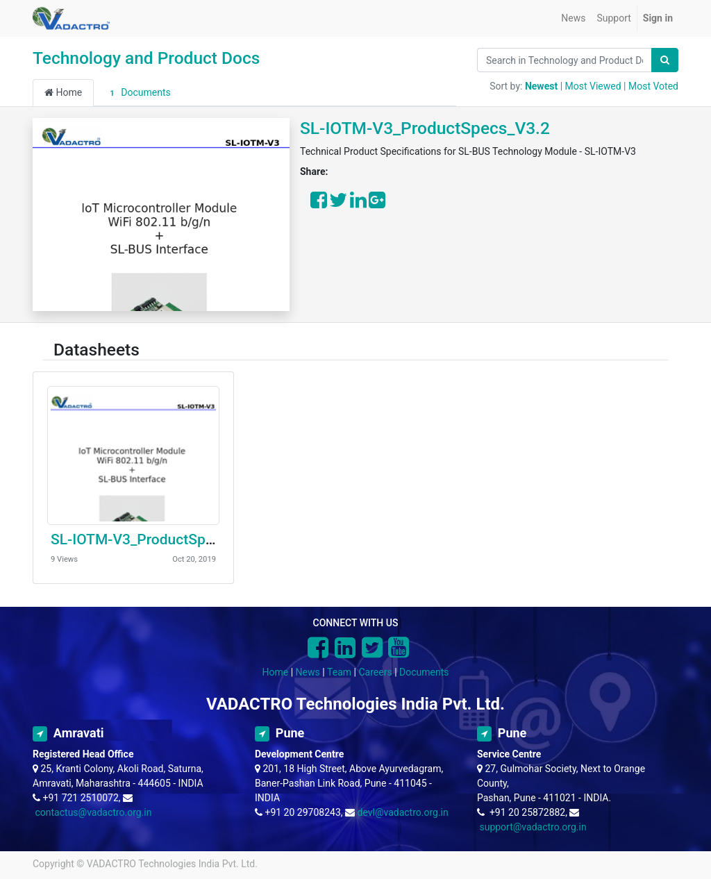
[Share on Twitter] (338, 203)
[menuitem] (573, 18)
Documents (138, 93)
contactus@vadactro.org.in (93, 812)
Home (63, 92)
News (308, 672)
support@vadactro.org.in (532, 826)
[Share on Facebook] (318, 203)
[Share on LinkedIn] (358, 203)
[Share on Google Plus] (377, 203)
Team (339, 672)
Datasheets (96, 350)
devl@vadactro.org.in (402, 812)
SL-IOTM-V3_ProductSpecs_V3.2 (425, 128)
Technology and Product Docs (146, 58)
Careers (375, 672)
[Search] (664, 60)
